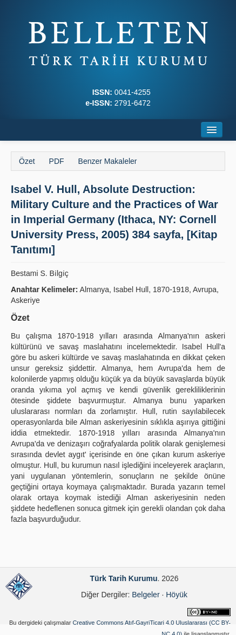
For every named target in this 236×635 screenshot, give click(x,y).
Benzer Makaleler (107, 161)
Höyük (176, 594)
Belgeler (145, 594)
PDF (56, 161)
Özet (27, 161)
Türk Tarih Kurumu (124, 578)
